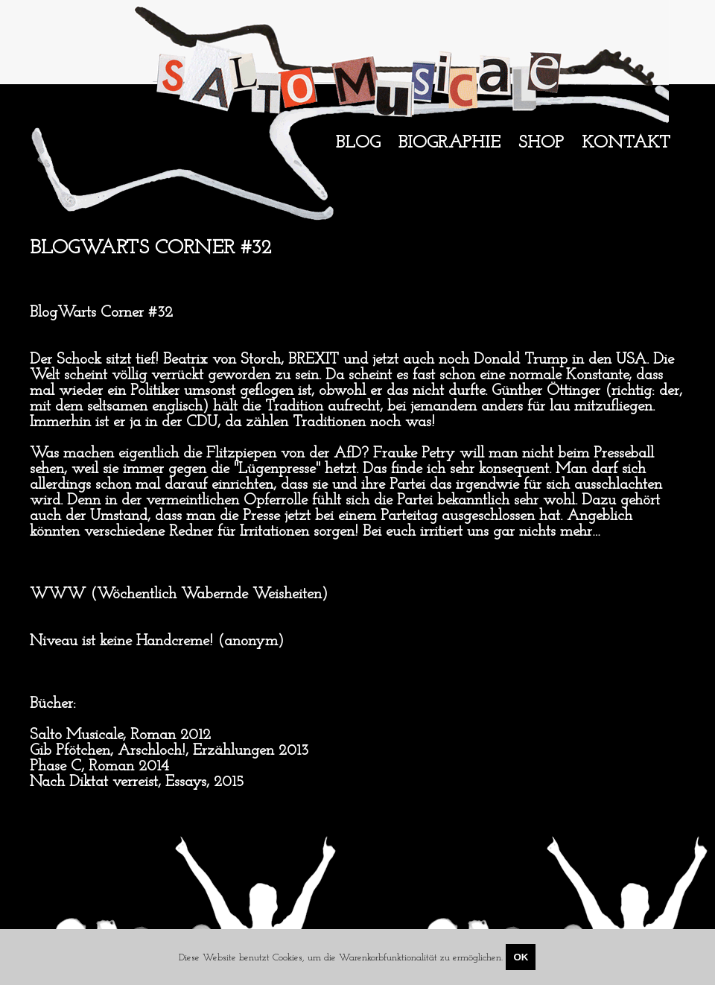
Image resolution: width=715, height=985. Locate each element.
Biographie (449, 143)
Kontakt (626, 143)
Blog (358, 143)
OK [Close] (520, 957)
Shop (541, 143)
